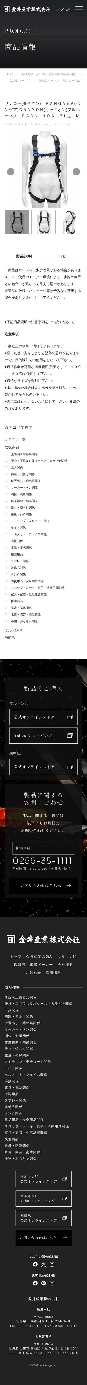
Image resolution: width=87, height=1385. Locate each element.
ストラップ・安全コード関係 (27, 521)
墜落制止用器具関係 (21, 454)
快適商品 (14, 601)
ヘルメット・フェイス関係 (25, 534)
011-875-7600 (30, 1352)
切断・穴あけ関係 (20, 474)
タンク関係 (15, 574)
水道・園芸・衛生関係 (23, 614)
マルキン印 (13, 630)
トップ (16, 956)
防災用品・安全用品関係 (24, 581)
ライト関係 (15, 527)
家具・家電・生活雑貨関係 (25, 594)
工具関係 (14, 467)
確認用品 (14, 554)
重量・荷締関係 (18, 514)
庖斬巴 (10, 637)
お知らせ (33, 973)
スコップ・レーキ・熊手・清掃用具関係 (34, 587)
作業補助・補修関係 (21, 501)
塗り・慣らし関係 (20, 507)
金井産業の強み (39, 956)
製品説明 (24, 256)
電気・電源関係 (18, 547)
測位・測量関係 (18, 494)
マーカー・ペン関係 (21, 487)
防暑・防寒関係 (18, 608)
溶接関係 (14, 541)
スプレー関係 (17, 561)
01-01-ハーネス (14, 124)
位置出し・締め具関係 (23, 481)
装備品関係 (15, 567)
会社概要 (65, 965)
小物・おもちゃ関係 (21, 621)
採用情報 (53, 973)
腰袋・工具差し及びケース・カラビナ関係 (36, 461)
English (68, 9)
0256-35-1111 (42, 861)
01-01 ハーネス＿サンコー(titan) (50, 124)
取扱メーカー (41, 965)
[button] (76, 171)
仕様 (63, 256)
